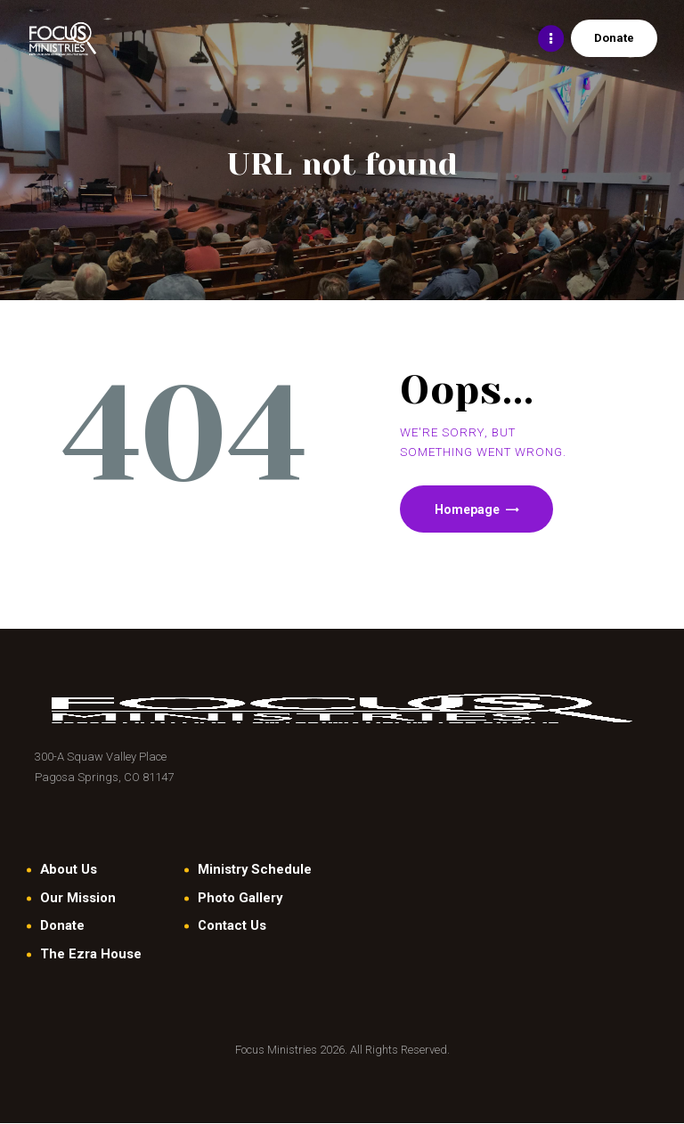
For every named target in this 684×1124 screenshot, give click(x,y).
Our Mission (78, 898)
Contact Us (232, 926)
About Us (68, 870)
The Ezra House (91, 955)
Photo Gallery (240, 898)
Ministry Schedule (255, 870)
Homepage (468, 509)
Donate (62, 926)
